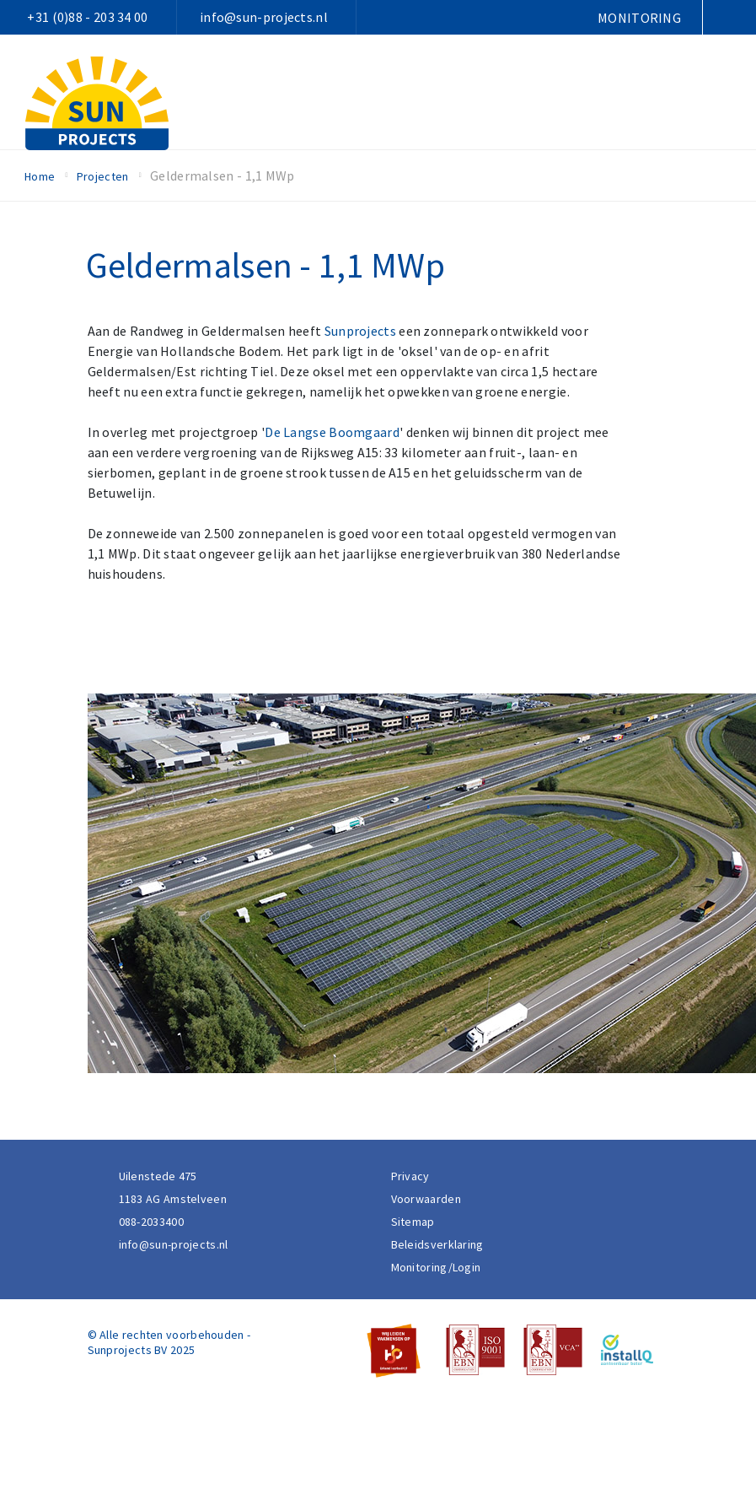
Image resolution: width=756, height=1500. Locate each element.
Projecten (103, 176)
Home (39, 176)
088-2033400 (151, 1221)
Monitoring (639, 17)
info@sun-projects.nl (264, 16)
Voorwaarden (426, 1198)
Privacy (410, 1176)
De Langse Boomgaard (332, 432)
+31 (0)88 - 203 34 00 (87, 16)
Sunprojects (360, 330)
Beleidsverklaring (437, 1244)
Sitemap (413, 1221)
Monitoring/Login (436, 1267)
